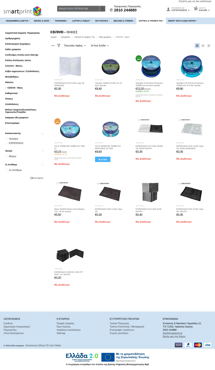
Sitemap (61, 333)
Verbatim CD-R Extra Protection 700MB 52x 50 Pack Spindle (149, 84)
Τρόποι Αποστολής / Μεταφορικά (127, 326)
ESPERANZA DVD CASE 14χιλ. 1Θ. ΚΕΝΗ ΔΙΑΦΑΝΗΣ (190, 147)
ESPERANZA (16, 143)
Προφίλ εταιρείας (65, 323)
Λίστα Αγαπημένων (14, 333)
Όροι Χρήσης (64, 326)
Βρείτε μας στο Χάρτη (174, 336)
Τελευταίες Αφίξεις (75, 45)
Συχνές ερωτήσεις (119, 333)
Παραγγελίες (10, 330)
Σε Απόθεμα (15, 170)
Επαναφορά (37, 178)
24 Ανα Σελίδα (99, 45)
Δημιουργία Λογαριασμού (17, 326)
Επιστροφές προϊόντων (122, 330)
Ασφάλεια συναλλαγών (69, 330)
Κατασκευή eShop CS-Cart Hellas (43, 345)
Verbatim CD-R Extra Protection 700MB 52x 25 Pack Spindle (190, 84)
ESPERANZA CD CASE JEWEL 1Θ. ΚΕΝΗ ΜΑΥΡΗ (149, 147)
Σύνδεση (8, 323)
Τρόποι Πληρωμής (119, 323)
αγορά (104, 160)
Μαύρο (12, 156)
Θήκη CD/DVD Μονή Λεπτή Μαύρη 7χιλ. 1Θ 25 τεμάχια (69, 210)
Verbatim (13, 139)
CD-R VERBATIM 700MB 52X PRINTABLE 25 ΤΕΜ (108, 147)
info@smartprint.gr (172, 333)
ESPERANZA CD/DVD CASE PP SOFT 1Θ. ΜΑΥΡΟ (68, 273)
